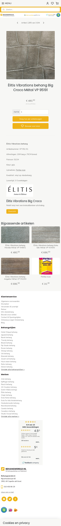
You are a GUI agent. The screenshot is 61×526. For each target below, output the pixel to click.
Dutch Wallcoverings (9, 390)
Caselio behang (7, 408)
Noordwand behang (8, 406)
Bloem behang (6, 343)
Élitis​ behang (6, 392)
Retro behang (6, 364)
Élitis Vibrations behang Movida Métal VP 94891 (15, 246)
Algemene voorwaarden (10, 301)
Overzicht (12, 211)
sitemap (41, 522)
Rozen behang (6, 348)
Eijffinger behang (7, 382)
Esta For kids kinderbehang (11, 400)
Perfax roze (46, 277)
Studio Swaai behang (9, 414)
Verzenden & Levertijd (9, 307)
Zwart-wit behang (8, 359)
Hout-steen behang (8, 361)
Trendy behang (7, 340)
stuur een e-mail (7, 492)
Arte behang (6, 379)
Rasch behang (6, 384)
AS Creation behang (9, 387)
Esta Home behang (8, 398)
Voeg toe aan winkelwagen (30, 119)
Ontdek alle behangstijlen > (13, 369)
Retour (3, 309)
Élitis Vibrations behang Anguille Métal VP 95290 (15, 278)
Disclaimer (5, 304)
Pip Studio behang (8, 345)
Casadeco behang (8, 411)
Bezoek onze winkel (8, 315)
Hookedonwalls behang (10, 403)
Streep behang (6, 351)
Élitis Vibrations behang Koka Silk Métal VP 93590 (45, 246)
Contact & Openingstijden (11, 317)
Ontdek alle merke (9, 416)
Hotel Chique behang (9, 332)
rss (45, 522)
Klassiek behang (7, 356)
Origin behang (6, 395)
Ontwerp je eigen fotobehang (12, 320)
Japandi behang (7, 335)
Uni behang (5, 353)
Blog (3, 323)
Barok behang (6, 337)
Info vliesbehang (7, 312)
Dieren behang (6, 367)
